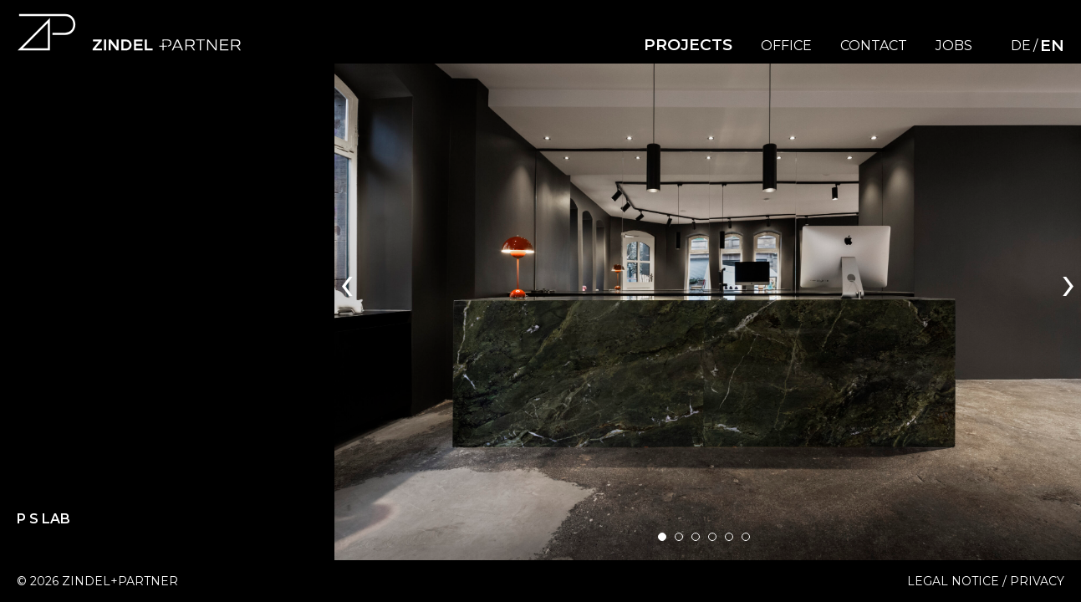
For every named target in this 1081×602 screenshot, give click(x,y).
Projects (688, 45)
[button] (662, 537)
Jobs (954, 46)
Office (786, 46)
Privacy (1037, 581)
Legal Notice (953, 581)
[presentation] (346, 281)
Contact (873, 46)
